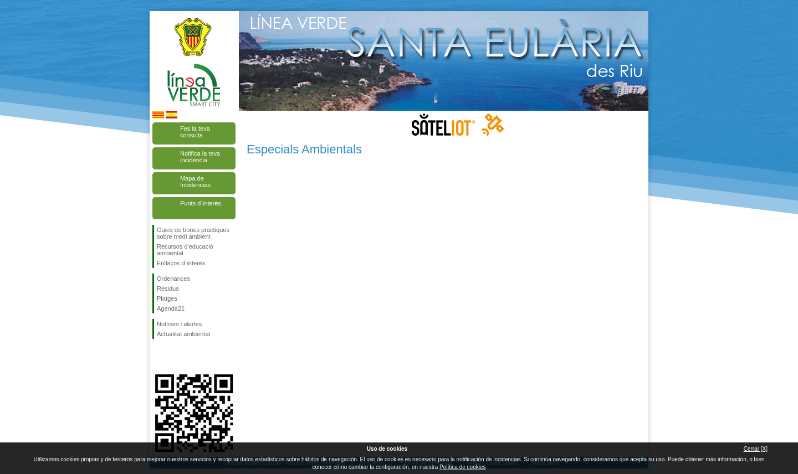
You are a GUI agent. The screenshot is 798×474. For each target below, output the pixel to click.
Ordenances (173, 278)
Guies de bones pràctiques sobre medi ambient (193, 233)
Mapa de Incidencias (195, 181)
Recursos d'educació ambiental (185, 249)
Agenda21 (171, 308)
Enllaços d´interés (181, 263)
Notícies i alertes (179, 324)
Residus (168, 288)
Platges (167, 298)
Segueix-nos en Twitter (177, 356)
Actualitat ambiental (183, 334)
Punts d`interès (200, 203)
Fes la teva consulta (195, 131)
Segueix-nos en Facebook (159, 356)
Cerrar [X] (756, 449)
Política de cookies (462, 467)
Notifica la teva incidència (200, 156)
